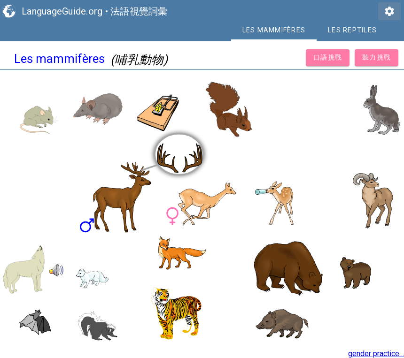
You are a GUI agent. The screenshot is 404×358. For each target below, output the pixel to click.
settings (389, 11)
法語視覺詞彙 (139, 11)
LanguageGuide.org (62, 11)
